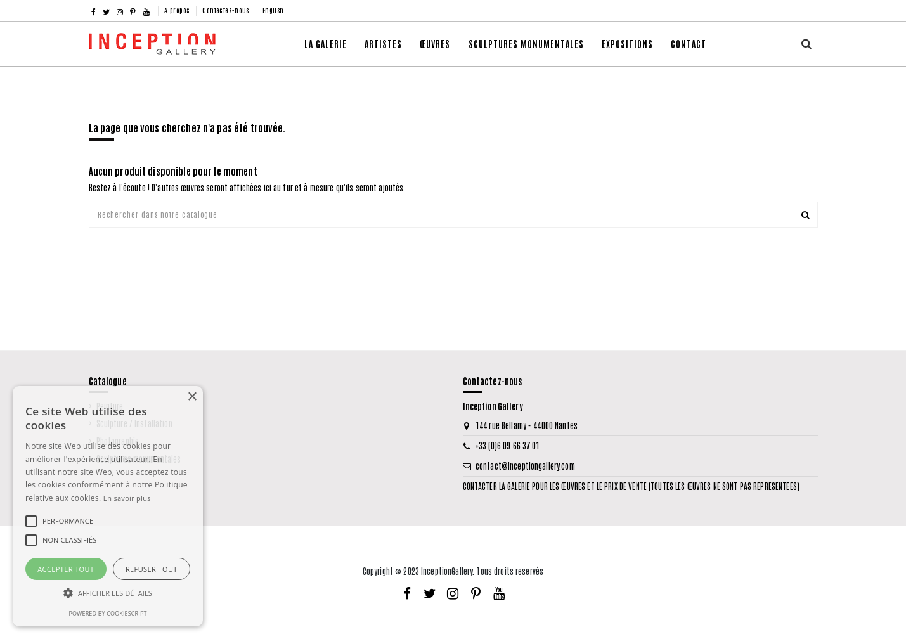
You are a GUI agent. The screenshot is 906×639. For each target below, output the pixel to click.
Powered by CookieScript (107, 613)
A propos (177, 10)
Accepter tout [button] (65, 569)
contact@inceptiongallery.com (525, 466)
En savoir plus (127, 498)
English (273, 10)
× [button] (192, 397)
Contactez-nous (226, 10)
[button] (435, 43)
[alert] (108, 506)
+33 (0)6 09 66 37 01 (508, 445)
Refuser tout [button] (152, 569)
